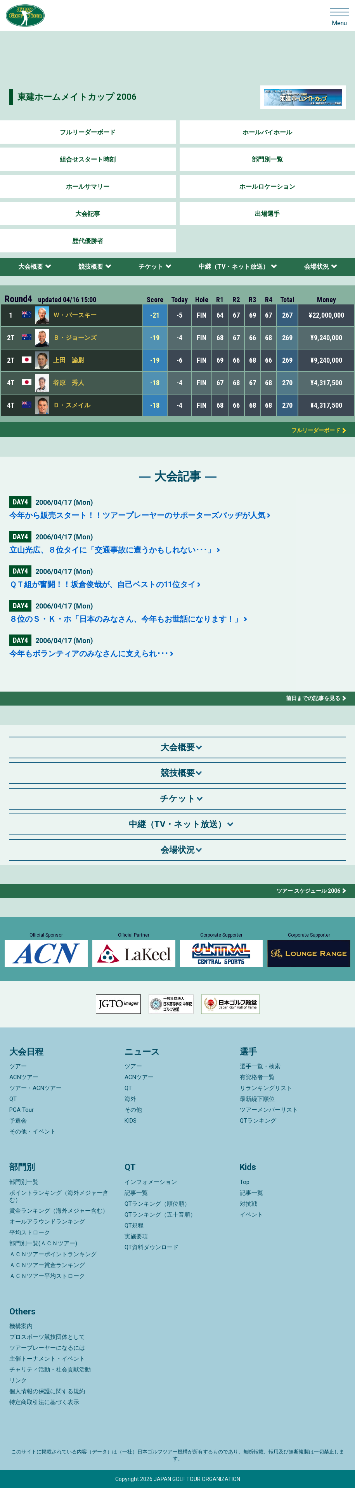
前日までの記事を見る (313, 698)
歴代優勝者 (87, 241)
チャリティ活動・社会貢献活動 (50, 1369)
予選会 (18, 1120)
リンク (18, 1380)
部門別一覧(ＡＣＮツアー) (43, 1243)
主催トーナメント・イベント (47, 1358)
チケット (151, 266)
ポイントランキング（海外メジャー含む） (58, 1196)
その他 (133, 1109)
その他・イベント (32, 1131)
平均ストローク (29, 1232)
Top (244, 1182)
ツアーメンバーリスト (269, 1109)
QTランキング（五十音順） (160, 1214)
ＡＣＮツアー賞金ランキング (47, 1265)
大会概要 (30, 266)
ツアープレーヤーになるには (47, 1347)
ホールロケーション (267, 186)
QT (13, 1098)
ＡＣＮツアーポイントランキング (53, 1254)
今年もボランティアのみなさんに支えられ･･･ (88, 653)
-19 (154, 338)
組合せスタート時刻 (88, 159)
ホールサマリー (87, 186)
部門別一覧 (267, 159)
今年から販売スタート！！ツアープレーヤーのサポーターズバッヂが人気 (137, 515)
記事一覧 (136, 1192)
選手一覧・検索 (260, 1066)
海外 (130, 1098)
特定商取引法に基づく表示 (44, 1402)
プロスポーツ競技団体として (47, 1336)
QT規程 (134, 1225)
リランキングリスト (266, 1088)
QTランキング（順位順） (157, 1203)
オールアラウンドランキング (47, 1221)
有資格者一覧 (257, 1077)
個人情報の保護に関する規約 (47, 1391)
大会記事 (87, 213)
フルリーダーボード (88, 132)
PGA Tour (21, 1109)
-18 (154, 383)
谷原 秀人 (68, 382)
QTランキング (258, 1120)
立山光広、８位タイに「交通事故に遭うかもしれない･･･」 (112, 550)
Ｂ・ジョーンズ (75, 337)
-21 (154, 315)
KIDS (131, 1120)
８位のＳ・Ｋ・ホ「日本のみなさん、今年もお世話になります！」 (125, 619)
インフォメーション (151, 1182)
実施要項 (136, 1236)
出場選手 (267, 213)
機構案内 (21, 1326)
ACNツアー (23, 1077)
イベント (251, 1214)
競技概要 (90, 266)
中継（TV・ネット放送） (234, 266)
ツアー (18, 1066)
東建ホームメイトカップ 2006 (77, 97)
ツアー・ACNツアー (35, 1088)
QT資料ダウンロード (151, 1247)
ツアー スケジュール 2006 (308, 891)
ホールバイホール (267, 132)
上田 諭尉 (68, 360)
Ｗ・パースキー (75, 315)
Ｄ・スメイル (71, 405)
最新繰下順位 (257, 1098)
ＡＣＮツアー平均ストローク (47, 1275)
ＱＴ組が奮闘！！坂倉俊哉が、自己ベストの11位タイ (102, 584)
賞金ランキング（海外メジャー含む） (58, 1210)
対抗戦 (248, 1203)
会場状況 (316, 266)
